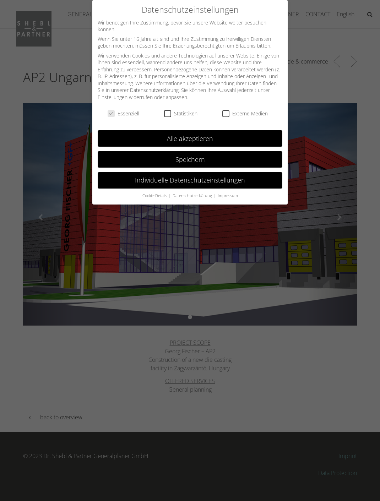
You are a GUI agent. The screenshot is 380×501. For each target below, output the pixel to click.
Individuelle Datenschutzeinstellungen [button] (190, 175)
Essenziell (123, 108)
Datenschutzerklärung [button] (193, 190)
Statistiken (180, 108)
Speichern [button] (190, 154)
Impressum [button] (228, 190)
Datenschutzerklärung (154, 85)
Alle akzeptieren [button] (190, 133)
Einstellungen (112, 92)
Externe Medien (245, 108)
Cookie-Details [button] (155, 190)
